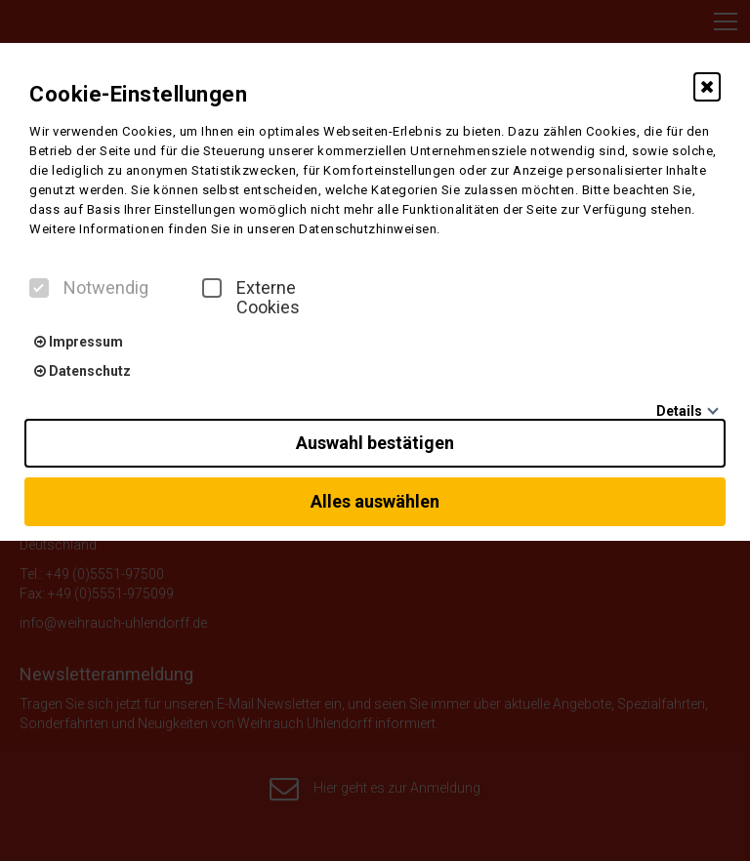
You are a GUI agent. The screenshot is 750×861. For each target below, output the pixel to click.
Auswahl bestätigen (375, 442)
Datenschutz (82, 371)
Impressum (78, 341)
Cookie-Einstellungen (138, 94)
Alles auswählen (375, 501)
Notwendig (88, 288)
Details (679, 411)
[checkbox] (39, 288)
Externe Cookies (251, 297)
